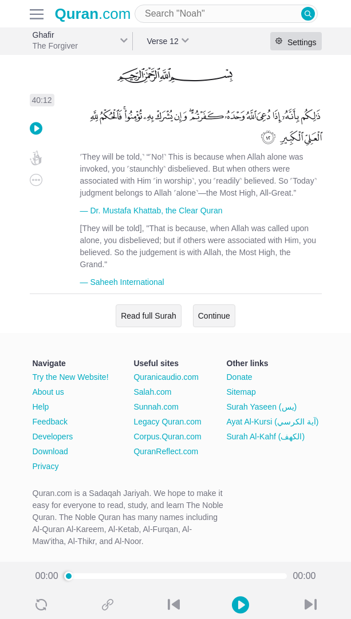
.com (93, 13)
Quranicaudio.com (166, 377)
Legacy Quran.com (167, 421)
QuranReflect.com (165, 451)
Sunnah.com (156, 406)
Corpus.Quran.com (167, 436)
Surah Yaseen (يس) (262, 406)
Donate (240, 377)
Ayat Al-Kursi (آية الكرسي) (273, 421)
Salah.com (152, 391)
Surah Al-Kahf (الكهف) (266, 436)
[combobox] (226, 14)
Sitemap (241, 391)
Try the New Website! (71, 377)
